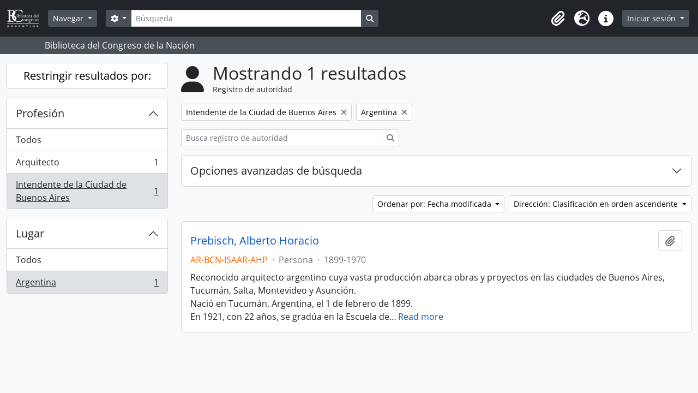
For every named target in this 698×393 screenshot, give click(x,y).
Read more (420, 317)
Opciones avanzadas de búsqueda (276, 170)
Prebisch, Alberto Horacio (254, 240)
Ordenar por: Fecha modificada (435, 204)
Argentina (87, 284)
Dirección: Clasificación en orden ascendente (597, 204)
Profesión (40, 113)
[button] (558, 19)
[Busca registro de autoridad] (281, 137)
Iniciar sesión (652, 18)
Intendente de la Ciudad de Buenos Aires (87, 191)
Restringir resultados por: (87, 75)
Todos (28, 140)
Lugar (30, 233)
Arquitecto (87, 165)
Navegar (69, 18)
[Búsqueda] (246, 18)
